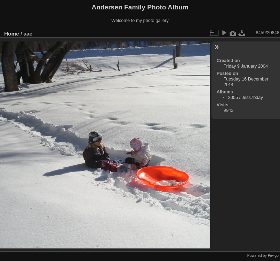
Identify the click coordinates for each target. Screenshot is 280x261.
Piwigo (273, 255)
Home (11, 34)
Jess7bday (252, 97)
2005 (233, 97)
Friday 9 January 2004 (246, 66)
